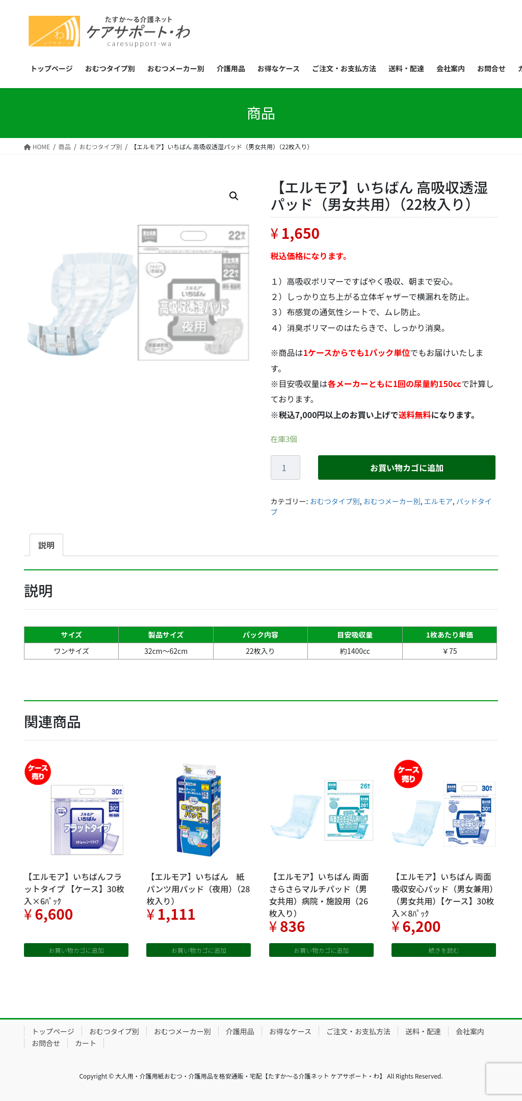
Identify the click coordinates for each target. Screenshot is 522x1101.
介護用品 (240, 1031)
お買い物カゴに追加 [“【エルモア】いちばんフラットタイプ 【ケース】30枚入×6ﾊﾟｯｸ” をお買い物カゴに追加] (76, 950)
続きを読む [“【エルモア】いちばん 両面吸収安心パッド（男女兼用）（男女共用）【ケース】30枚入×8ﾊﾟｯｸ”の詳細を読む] (444, 950)
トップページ (53, 1031)
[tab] (46, 545)
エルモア (438, 501)
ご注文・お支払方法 (358, 1031)
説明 (46, 545)
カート (85, 1043)
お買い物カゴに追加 (406, 467)
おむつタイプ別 (335, 501)
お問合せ (46, 1043)
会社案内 (470, 1031)
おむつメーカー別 (392, 501)
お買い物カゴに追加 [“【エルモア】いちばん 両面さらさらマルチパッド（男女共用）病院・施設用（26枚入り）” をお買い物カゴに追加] (321, 950)
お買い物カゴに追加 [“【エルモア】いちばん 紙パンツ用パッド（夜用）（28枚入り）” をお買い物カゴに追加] (198, 950)
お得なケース (290, 1031)
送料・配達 (423, 1031)
